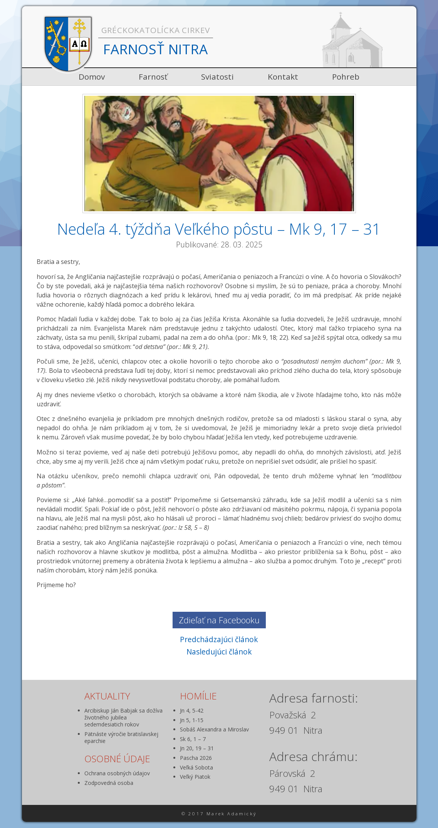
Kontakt (283, 76)
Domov (92, 76)
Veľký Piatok (195, 776)
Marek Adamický (231, 813)
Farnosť (153, 76)
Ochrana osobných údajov (117, 773)
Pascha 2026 (196, 757)
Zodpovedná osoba (108, 782)
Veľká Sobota (196, 767)
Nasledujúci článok (219, 651)
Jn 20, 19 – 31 (197, 748)
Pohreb (345, 76)
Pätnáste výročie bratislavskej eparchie (121, 737)
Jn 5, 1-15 (191, 720)
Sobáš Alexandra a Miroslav (214, 729)
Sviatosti (217, 76)
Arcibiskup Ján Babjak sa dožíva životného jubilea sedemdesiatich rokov (123, 717)
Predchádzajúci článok (219, 639)
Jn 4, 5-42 (191, 710)
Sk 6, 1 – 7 (193, 739)
